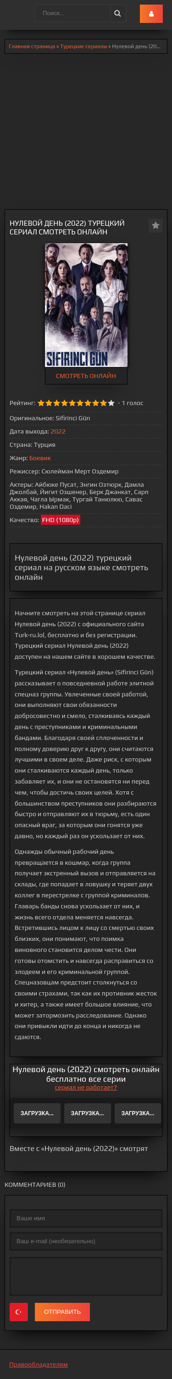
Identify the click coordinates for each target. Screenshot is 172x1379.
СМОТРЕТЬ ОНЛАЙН (86, 375)
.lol (14, 14)
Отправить (62, 1311)
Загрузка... (37, 1113)
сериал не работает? (86, 1087)
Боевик (40, 458)
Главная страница (32, 46)
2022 (57, 431)
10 (111, 403)
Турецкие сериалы (83, 46)
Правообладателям (38, 1364)
